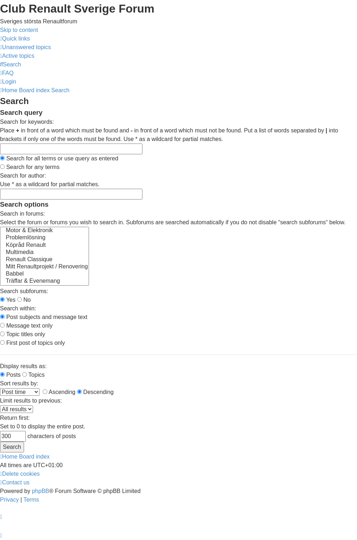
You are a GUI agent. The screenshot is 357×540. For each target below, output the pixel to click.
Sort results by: (19, 383)
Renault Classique (44, 259)
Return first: (15, 418)
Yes (7, 300)
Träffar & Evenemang (44, 281)
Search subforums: (24, 291)
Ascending (59, 392)
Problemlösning (44, 237)
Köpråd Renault (44, 245)
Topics (33, 375)
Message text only (26, 326)
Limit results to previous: (31, 401)
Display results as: (23, 366)
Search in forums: (22, 214)
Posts (10, 375)
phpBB (40, 491)
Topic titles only (22, 334)
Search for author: (23, 176)
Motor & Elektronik (44, 230)
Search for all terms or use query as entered (59, 158)
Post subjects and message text (43, 317)
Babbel (44, 274)
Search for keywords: (27, 122)
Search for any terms (30, 167)
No (24, 300)
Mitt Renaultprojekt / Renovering (44, 267)
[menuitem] (25, 47)
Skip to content (19, 30)
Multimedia (44, 252)
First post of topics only (32, 343)
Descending (95, 392)
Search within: (18, 308)
